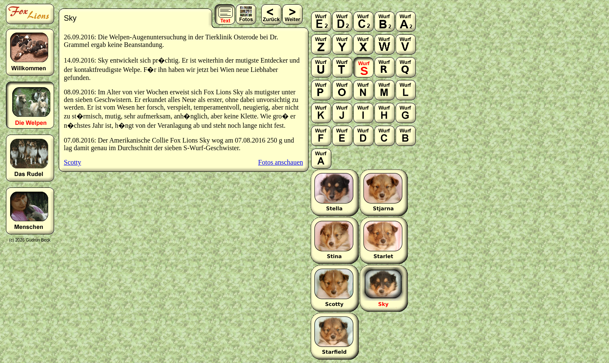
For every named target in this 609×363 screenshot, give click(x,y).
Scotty (72, 162)
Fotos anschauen (280, 162)
